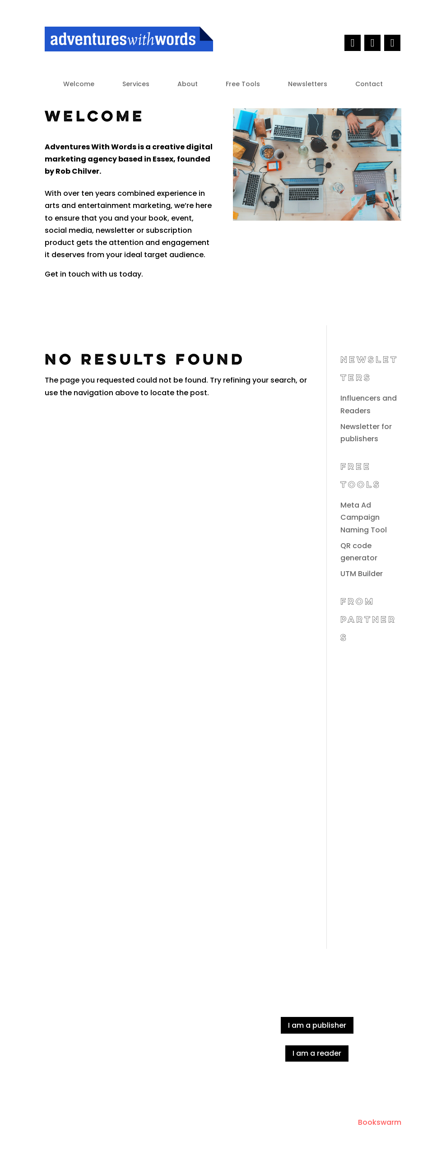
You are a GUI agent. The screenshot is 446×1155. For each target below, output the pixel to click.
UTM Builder (361, 573)
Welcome (78, 84)
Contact (369, 84)
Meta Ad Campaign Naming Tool (363, 517)
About (187, 84)
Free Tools (243, 84)
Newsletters (307, 84)
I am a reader (317, 1053)
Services (135, 84)
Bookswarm (379, 1122)
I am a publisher (317, 1025)
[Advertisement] (370, 787)
